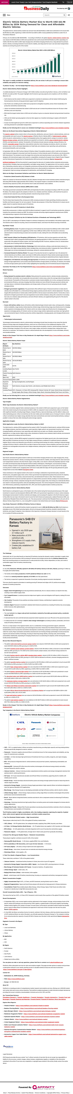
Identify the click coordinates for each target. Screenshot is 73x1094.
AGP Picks (4, 2)
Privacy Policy (65, 1093)
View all (69, 2)
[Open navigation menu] (6, 15)
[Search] (53, 15)
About (5, 1093)
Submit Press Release (27, 1093)
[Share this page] (68, 15)
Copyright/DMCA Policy (53, 1093)
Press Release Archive (14, 1093)
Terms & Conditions (40, 1093)
